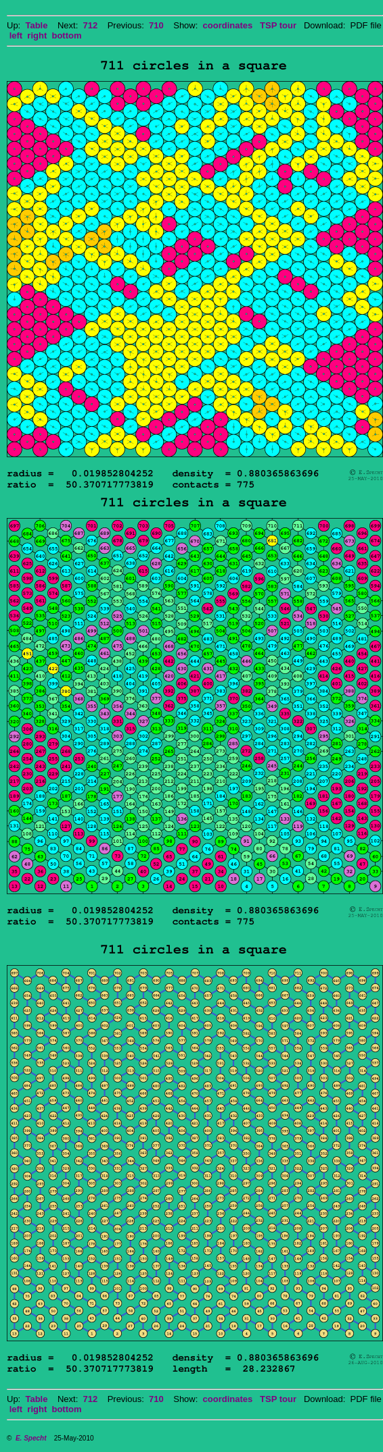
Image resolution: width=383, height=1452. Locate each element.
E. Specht (31, 1438)
